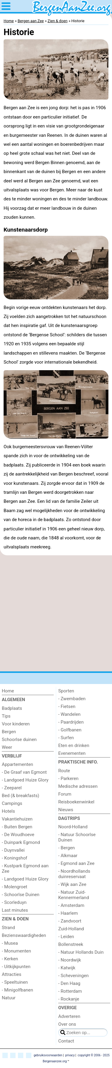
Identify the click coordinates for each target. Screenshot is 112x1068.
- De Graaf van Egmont (24, 772)
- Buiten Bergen (17, 827)
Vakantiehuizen (17, 819)
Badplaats (12, 708)
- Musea (10, 943)
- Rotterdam (70, 991)
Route (64, 770)
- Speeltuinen (15, 982)
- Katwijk (66, 967)
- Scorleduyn (14, 902)
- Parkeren (68, 778)
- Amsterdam (71, 905)
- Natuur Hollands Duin (81, 952)
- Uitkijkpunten (16, 966)
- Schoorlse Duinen (20, 894)
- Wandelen (69, 714)
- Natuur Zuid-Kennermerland (73, 895)
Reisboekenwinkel (76, 802)
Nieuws (65, 809)
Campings (12, 803)
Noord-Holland (73, 827)
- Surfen (66, 737)
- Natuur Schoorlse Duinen (77, 837)
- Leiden (66, 936)
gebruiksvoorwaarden (48, 1055)
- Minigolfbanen (17, 990)
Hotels (8, 811)
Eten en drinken (73, 745)
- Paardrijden (71, 722)
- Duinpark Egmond (21, 842)
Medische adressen (78, 786)
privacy (70, 1055)
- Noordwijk (69, 960)
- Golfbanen (70, 730)
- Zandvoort (69, 921)
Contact (66, 1041)
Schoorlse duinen (19, 739)
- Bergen (66, 847)
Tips (6, 716)
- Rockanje (68, 999)
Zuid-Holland (71, 929)
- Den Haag (69, 983)
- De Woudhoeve (18, 834)
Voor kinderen (16, 724)
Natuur (9, 997)
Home (8, 691)
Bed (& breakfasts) (20, 795)
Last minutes (15, 910)
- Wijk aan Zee (72, 884)
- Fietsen (66, 706)
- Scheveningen (73, 975)
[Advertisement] (56, 613)
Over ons (67, 1024)
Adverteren (69, 1016)
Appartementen (17, 764)
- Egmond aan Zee (76, 863)
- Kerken (10, 959)
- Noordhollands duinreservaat (74, 873)
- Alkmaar (67, 855)
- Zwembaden (71, 698)
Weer (7, 747)
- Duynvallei (13, 850)
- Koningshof (14, 858)
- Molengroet (14, 887)
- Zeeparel (12, 787)
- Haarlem (68, 913)
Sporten (66, 691)
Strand (8, 927)
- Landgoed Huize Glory (25, 780)
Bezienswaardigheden (24, 935)
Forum (64, 794)
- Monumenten (16, 951)
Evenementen (71, 753)
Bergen (9, 731)
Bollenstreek (70, 944)
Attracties (11, 974)
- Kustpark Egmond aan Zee (25, 868)
